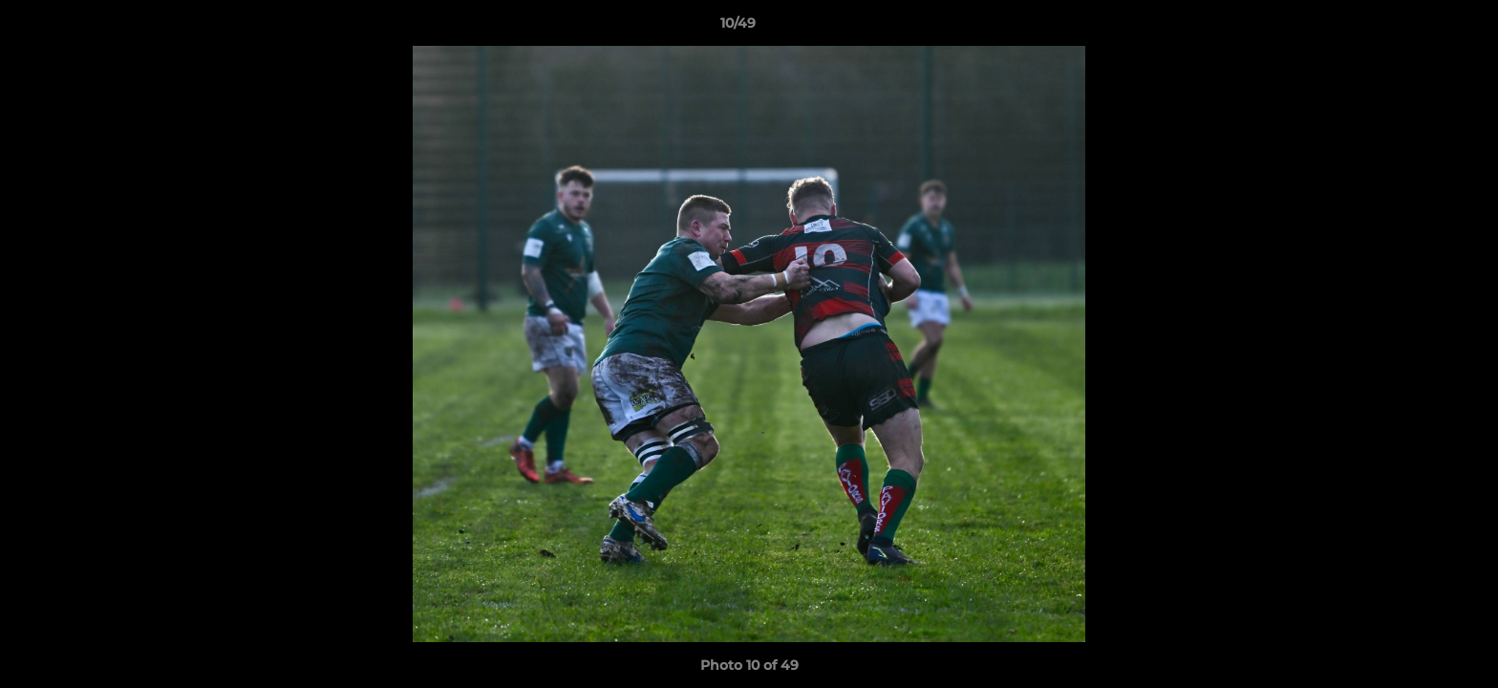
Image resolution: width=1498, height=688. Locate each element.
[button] (1417, 27)
